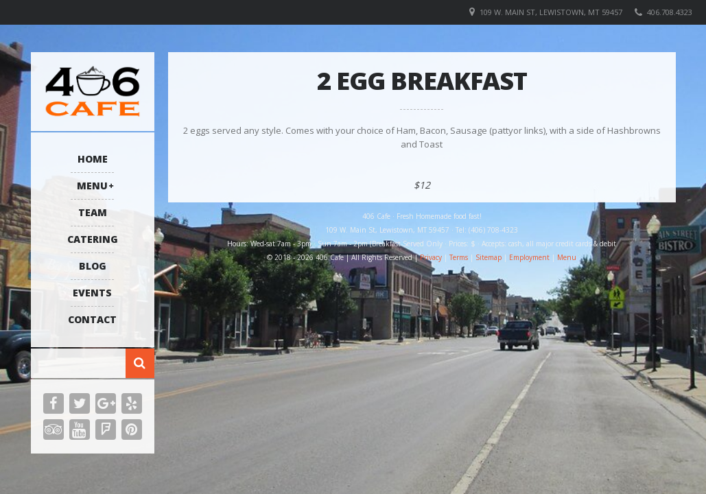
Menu (92, 185)
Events (92, 292)
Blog (92, 265)
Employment (529, 257)
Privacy (431, 257)
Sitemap (488, 257)
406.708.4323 (669, 12)
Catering (92, 239)
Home (93, 158)
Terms (458, 257)
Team (92, 212)
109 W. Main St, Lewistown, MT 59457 (551, 12)
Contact (92, 319)
